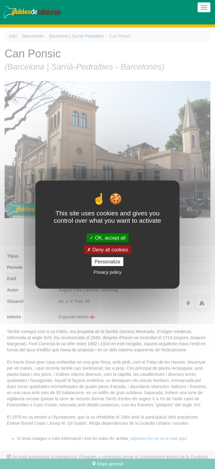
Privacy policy (107, 272)
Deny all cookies (107, 249)
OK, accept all (107, 237)
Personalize (107, 261)
